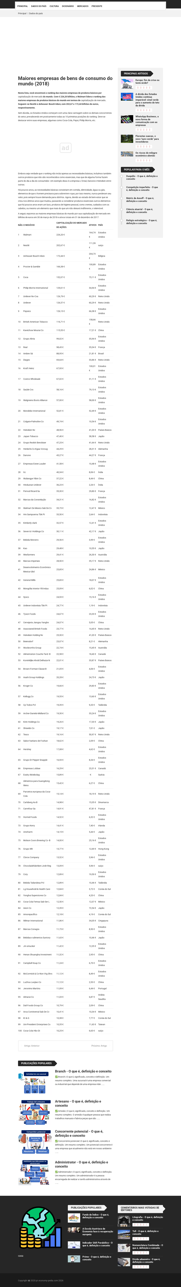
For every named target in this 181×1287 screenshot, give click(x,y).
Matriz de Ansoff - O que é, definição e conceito (140, 199)
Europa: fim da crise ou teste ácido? (147, 81)
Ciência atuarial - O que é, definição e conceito (139, 210)
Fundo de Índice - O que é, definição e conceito (95, 1216)
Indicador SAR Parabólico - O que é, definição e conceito (97, 1244)
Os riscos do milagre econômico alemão (146, 154)
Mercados (82, 6)
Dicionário (68, 6)
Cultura (54, 6)
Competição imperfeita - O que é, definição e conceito (142, 188)
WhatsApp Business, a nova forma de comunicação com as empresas (147, 120)
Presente (97, 6)
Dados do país (38, 6)
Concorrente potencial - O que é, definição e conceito (79, 1133)
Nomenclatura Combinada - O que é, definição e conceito (147, 1247)
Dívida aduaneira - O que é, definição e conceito (146, 1261)
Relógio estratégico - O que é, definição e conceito (141, 222)
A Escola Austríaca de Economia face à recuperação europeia (97, 1232)
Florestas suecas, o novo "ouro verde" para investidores (147, 139)
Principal (22, 6)
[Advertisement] (90, 40)
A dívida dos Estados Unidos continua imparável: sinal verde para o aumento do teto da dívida (147, 100)
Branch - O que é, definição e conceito (83, 1071)
